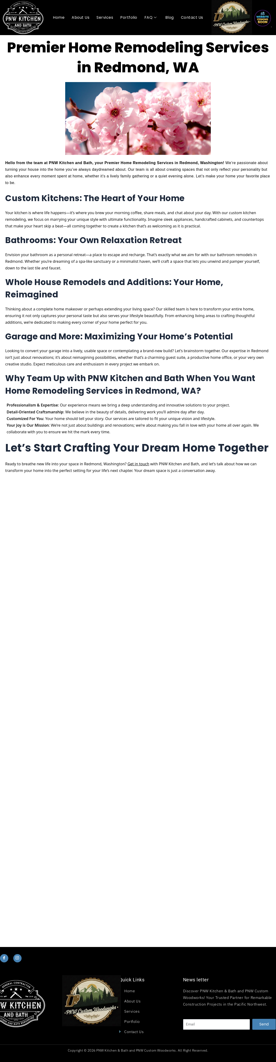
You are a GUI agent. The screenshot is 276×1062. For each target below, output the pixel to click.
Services (105, 17)
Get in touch (138, 463)
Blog (169, 17)
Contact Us (192, 17)
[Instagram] (17, 958)
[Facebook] (4, 958)
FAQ (150, 17)
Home (58, 17)
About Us (80, 17)
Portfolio (128, 17)
